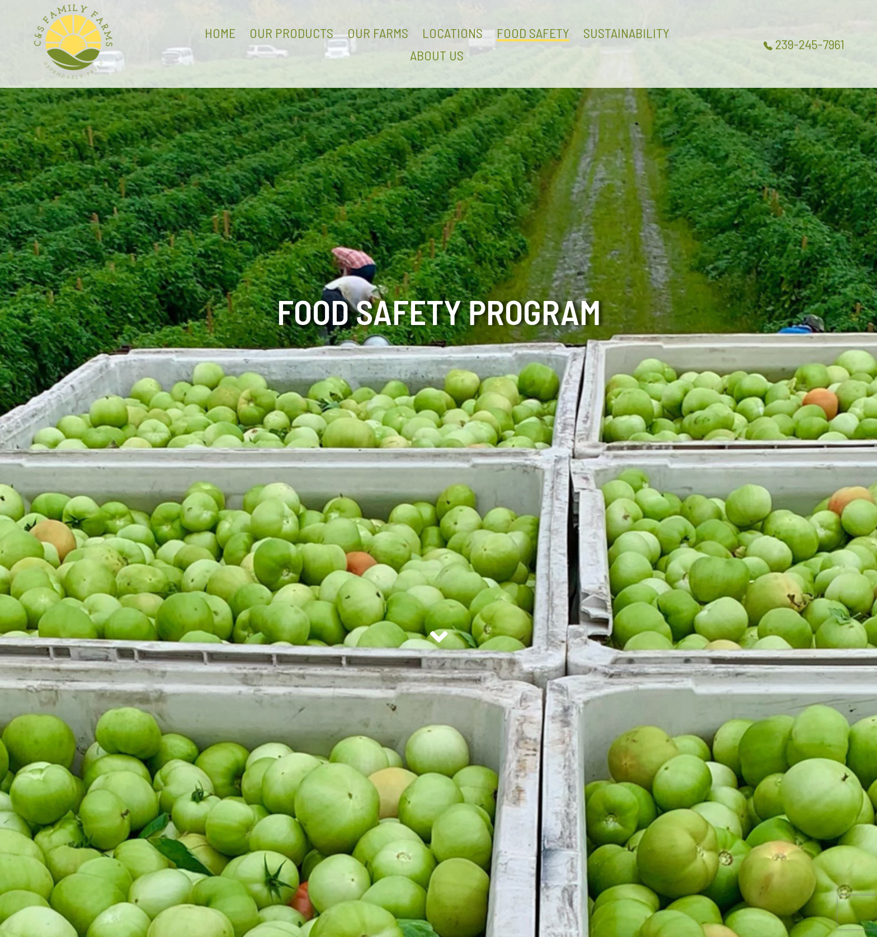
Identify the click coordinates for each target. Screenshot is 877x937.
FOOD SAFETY (533, 33)
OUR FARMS (377, 33)
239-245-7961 (804, 44)
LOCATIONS (452, 33)
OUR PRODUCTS (291, 33)
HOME (220, 33)
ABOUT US (437, 55)
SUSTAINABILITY (626, 33)
